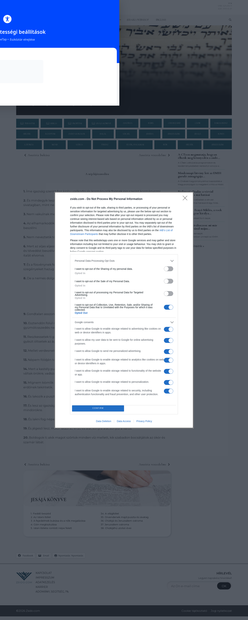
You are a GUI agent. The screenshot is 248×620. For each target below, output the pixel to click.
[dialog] (124, 310)
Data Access (124, 421)
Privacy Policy (144, 421)
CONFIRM (98, 408)
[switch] (168, 268)
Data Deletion (103, 421)
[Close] (186, 199)
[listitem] (124, 261)
